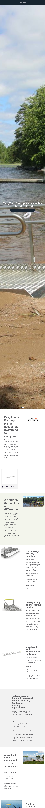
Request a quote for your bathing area (22, 210)
